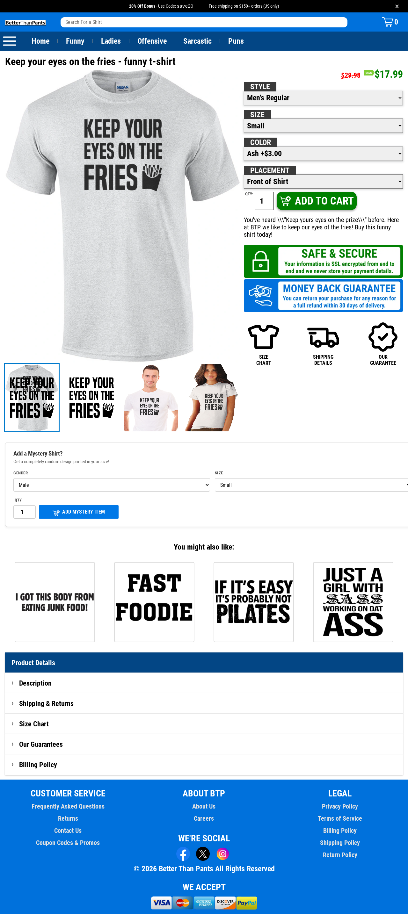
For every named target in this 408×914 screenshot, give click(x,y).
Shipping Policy (340, 843)
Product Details (33, 663)
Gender (20, 473)
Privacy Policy (340, 806)
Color (261, 142)
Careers (204, 819)
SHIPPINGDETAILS (323, 343)
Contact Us (68, 831)
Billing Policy (38, 765)
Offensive (152, 41)
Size (257, 115)
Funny (75, 41)
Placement (269, 170)
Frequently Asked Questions (68, 806)
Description (35, 683)
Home (40, 41)
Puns (236, 41)
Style (260, 87)
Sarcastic (197, 41)
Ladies (111, 41)
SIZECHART (264, 343)
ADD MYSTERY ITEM (78, 512)
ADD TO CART (316, 201)
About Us (204, 806)
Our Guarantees (41, 744)
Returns (68, 819)
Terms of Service (340, 819)
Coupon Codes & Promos (68, 843)
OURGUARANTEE (383, 343)
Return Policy (340, 855)
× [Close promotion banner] (397, 6)
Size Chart (34, 724)
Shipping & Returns (46, 704)
